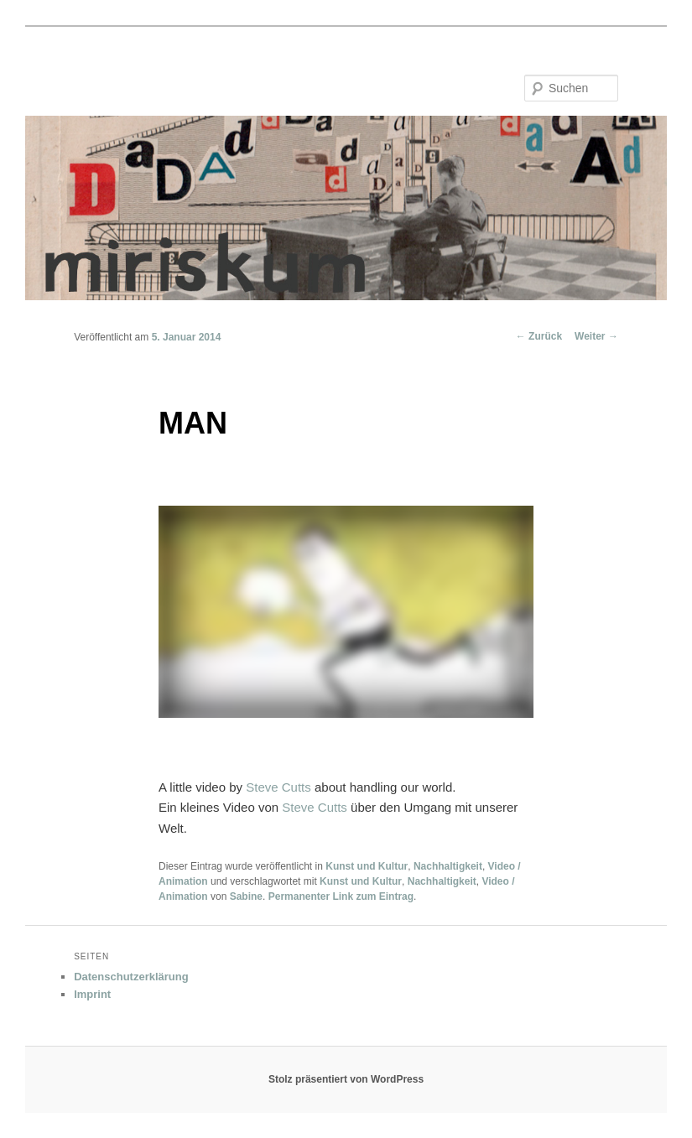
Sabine (246, 896)
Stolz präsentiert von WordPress (346, 1079)
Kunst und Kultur (366, 866)
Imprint (92, 994)
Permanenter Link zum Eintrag (341, 896)
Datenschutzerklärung (131, 976)
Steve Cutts (278, 787)
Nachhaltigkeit (448, 866)
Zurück (539, 336)
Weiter (596, 336)
